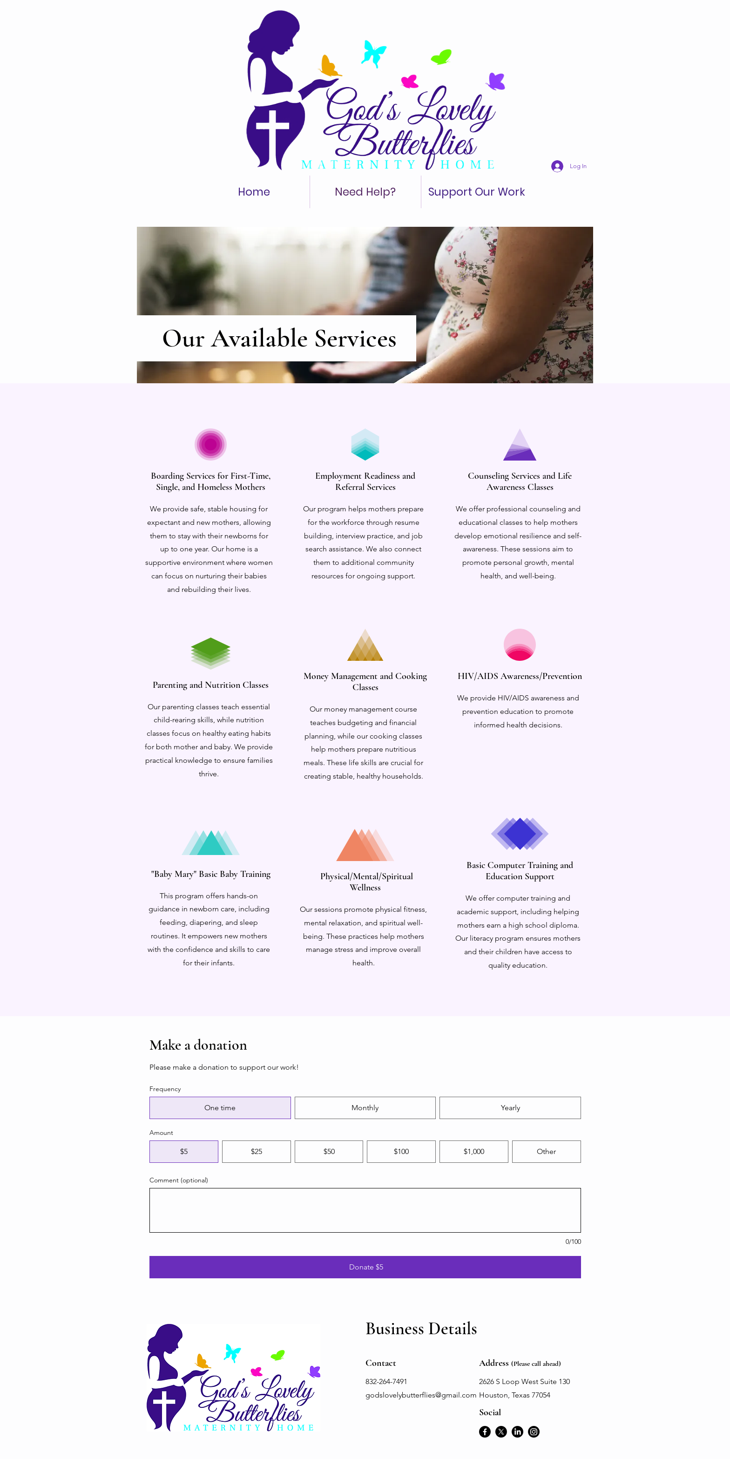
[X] (501, 1432)
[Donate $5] (365, 1267)
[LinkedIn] (517, 1432)
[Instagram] (534, 1432)
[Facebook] (485, 1432)
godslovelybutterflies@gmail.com (421, 1395)
